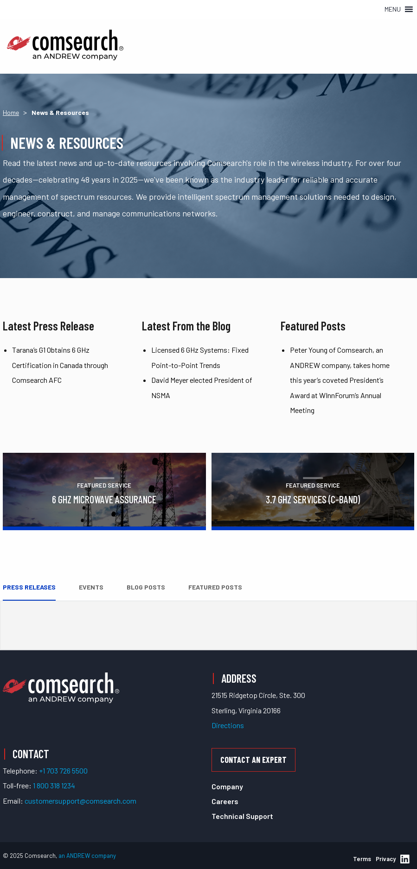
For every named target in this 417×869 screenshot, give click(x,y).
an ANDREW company (87, 855)
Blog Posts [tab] (146, 587)
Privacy (386, 859)
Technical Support (242, 816)
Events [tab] (91, 587)
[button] (393, 9)
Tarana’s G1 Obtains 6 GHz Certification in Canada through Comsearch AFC (60, 364)
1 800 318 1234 (54, 785)
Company (227, 786)
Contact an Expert (253, 760)
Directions (228, 725)
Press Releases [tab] (29, 587)
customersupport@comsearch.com (80, 800)
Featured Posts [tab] (215, 587)
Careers (225, 801)
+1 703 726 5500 (63, 770)
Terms (362, 859)
